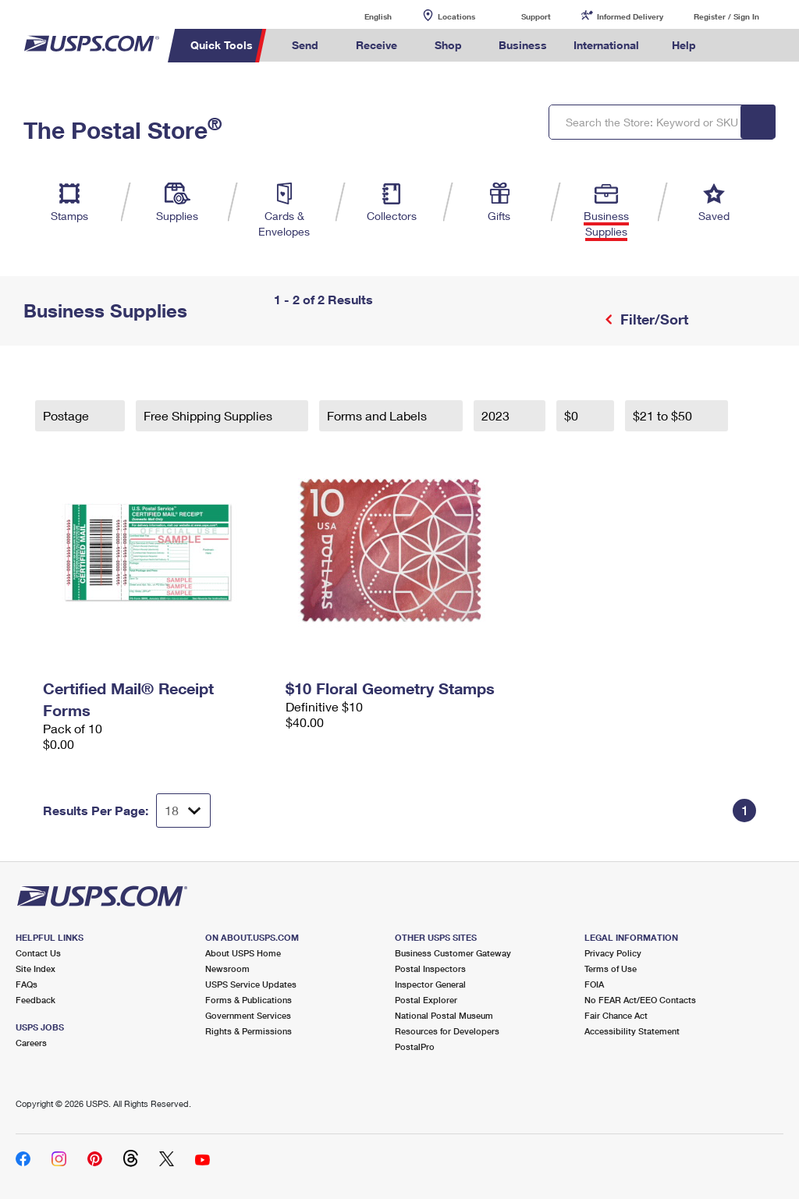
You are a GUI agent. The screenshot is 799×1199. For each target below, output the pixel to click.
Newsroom (227, 968)
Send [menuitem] (305, 44)
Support (536, 16)
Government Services (248, 1015)
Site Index (35, 968)
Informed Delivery (630, 16)
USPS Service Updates (251, 984)
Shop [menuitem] (448, 44)
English (362, 16)
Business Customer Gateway (453, 953)
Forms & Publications (248, 1000)
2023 (497, 415)
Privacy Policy (612, 953)
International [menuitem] (606, 44)
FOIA (594, 984)
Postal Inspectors (430, 968)
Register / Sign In (726, 16)
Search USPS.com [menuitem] (735, 45)
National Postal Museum (444, 1015)
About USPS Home (243, 953)
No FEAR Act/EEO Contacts (640, 1000)
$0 (572, 415)
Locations (456, 16)
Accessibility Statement (632, 1031)
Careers (31, 1043)
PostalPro (415, 1046)
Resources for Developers (447, 1031)
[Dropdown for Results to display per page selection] (183, 810)
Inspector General (430, 984)
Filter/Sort (652, 319)
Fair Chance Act (616, 1015)
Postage (67, 415)
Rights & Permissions (248, 1031)
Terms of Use (610, 968)
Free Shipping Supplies (209, 415)
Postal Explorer (426, 1000)
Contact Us (38, 953)
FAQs (26, 984)
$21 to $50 (664, 415)
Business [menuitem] (523, 44)
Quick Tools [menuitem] (221, 44)
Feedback (35, 1000)
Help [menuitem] (684, 44)
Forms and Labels (378, 415)
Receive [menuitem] (376, 44)
